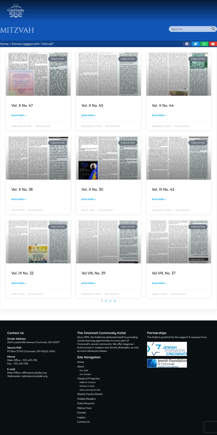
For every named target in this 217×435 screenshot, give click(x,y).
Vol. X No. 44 (163, 105)
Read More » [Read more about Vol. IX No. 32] (18, 283)
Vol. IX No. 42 (163, 189)
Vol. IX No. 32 (22, 273)
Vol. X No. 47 (22, 105)
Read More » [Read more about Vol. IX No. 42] (159, 199)
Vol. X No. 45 (92, 105)
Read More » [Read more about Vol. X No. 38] (18, 199)
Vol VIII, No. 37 (164, 273)
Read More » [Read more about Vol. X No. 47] (18, 115)
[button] (187, 44)
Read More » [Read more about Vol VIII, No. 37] (159, 283)
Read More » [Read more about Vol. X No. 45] (89, 115)
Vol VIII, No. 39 (93, 273)
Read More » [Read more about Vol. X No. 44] (159, 115)
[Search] (213, 29)
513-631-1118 (30, 360)
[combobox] (193, 29)
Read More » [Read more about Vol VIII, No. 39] (89, 283)
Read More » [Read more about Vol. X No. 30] (89, 199)
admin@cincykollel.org (34, 376)
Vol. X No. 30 (92, 189)
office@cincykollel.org (34, 372)
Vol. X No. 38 (22, 189)
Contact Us (15, 333)
